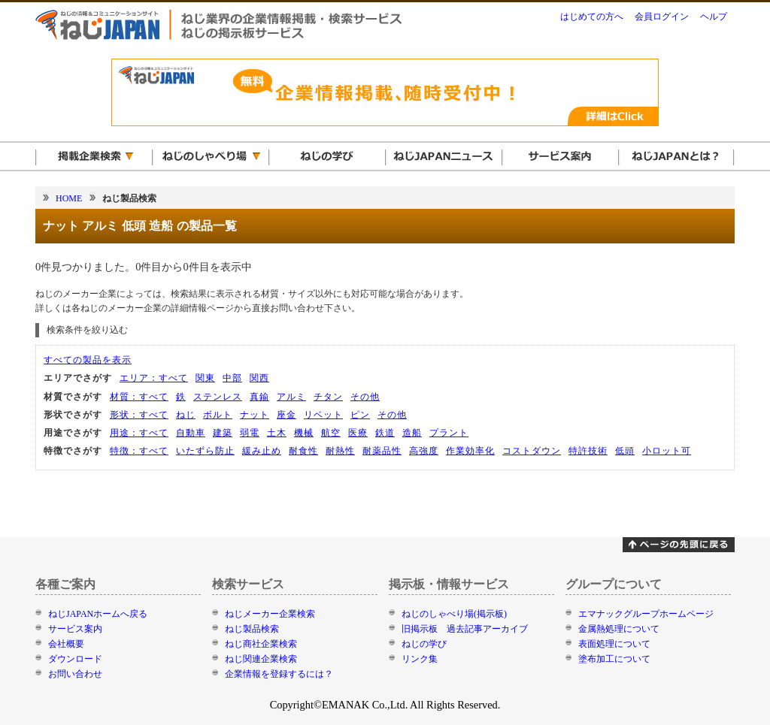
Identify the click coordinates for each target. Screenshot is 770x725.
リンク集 (420, 659)
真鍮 (259, 396)
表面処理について (614, 644)
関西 (259, 378)
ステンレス (217, 396)
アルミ (291, 396)
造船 (412, 432)
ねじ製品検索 (252, 629)
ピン (360, 414)
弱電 (249, 432)
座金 (286, 414)
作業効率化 (470, 451)
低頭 (625, 451)
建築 (222, 432)
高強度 (423, 451)
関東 (205, 378)
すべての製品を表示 (88, 360)
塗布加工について (614, 659)
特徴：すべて (139, 451)
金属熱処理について (618, 629)
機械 (304, 432)
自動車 (190, 432)
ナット (254, 414)
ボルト (217, 414)
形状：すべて (139, 414)
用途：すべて (139, 432)
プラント (448, 432)
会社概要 (66, 644)
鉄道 (385, 432)
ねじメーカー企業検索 (270, 614)
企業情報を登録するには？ (279, 674)
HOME (69, 198)
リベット (323, 414)
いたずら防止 (205, 451)
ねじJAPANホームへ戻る (97, 614)
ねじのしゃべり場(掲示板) (454, 614)
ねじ (186, 414)
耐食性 (303, 451)
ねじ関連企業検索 (261, 659)
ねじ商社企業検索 (261, 644)
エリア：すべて (154, 378)
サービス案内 (75, 629)
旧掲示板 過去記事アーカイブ (465, 629)
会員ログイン (662, 16)
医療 (358, 432)
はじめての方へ (591, 16)
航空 (331, 432)
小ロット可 (666, 451)
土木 (276, 432)
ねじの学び (424, 644)
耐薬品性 (382, 451)
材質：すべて (139, 396)
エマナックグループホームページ (646, 614)
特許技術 (588, 451)
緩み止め (261, 451)
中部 (232, 378)
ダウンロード (75, 659)
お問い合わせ (75, 674)
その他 (365, 396)
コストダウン (531, 451)
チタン (328, 396)
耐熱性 (340, 451)
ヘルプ (713, 16)
